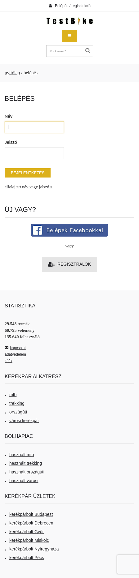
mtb (10, 394)
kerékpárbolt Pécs (24, 557)
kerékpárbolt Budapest (29, 514)
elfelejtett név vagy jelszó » (28, 187)
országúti (16, 411)
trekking (15, 403)
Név (8, 116)
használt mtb (19, 454)
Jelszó (11, 142)
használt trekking (23, 463)
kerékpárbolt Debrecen (29, 522)
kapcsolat (15, 348)
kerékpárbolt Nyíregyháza (32, 548)
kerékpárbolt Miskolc (27, 540)
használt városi (21, 480)
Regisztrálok (69, 264)
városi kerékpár (22, 420)
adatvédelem (15, 354)
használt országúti (24, 471)
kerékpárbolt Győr (24, 531)
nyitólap (12, 72)
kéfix (8, 361)
